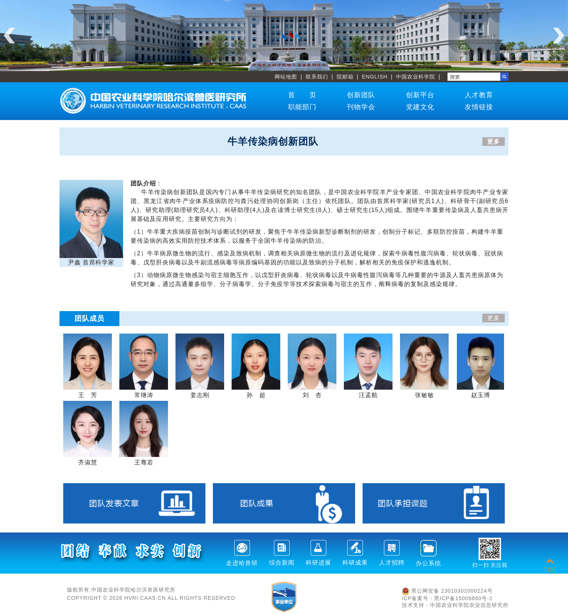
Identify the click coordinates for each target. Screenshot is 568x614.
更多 (493, 141)
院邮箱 (345, 77)
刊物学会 (361, 107)
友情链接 (479, 107)
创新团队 (361, 95)
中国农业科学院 (415, 77)
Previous (9, 35)
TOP (550, 565)
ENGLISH (374, 77)
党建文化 (420, 107)
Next (558, 35)
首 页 (302, 95)
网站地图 (286, 77)
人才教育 (479, 95)
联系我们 (317, 77)
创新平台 (420, 95)
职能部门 (302, 107)
